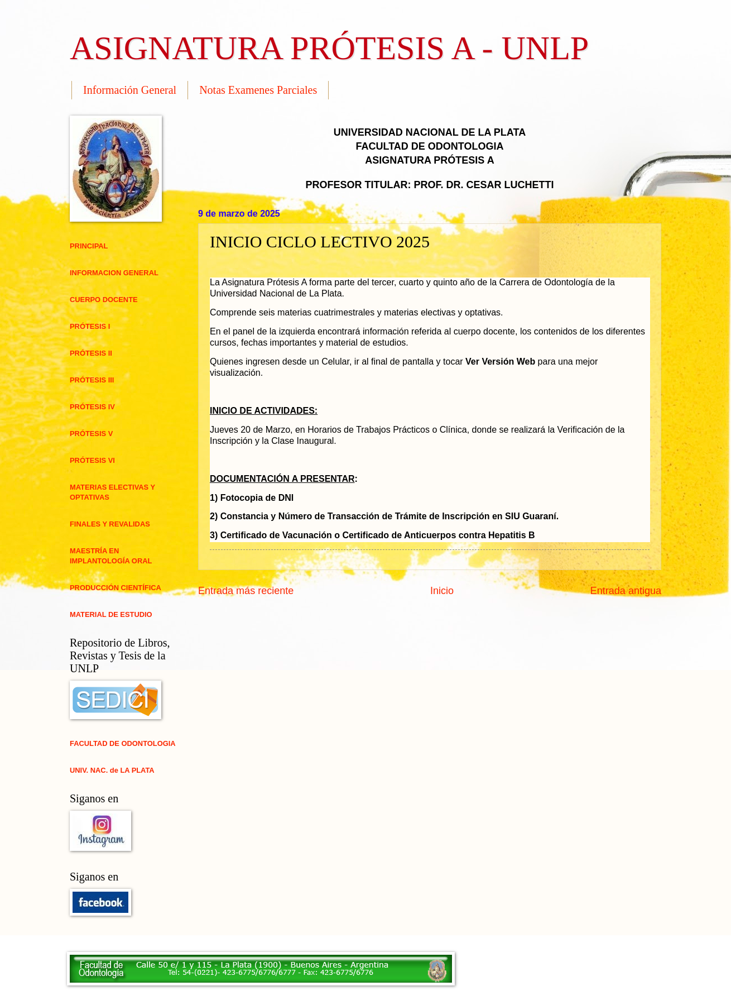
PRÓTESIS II (91, 353)
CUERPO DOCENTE (104, 299)
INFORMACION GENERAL (114, 273)
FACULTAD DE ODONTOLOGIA (123, 743)
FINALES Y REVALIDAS (110, 524)
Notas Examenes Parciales (258, 90)
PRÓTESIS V (91, 433)
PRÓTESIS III (92, 380)
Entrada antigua (625, 590)
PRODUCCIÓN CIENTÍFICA (115, 587)
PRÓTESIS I (90, 326)
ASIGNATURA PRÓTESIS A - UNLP (329, 48)
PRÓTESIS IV (92, 407)
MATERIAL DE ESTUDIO (111, 614)
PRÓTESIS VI (92, 460)
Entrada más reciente (246, 590)
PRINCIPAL (89, 246)
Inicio (442, 590)
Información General (129, 90)
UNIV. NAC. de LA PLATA (112, 770)
